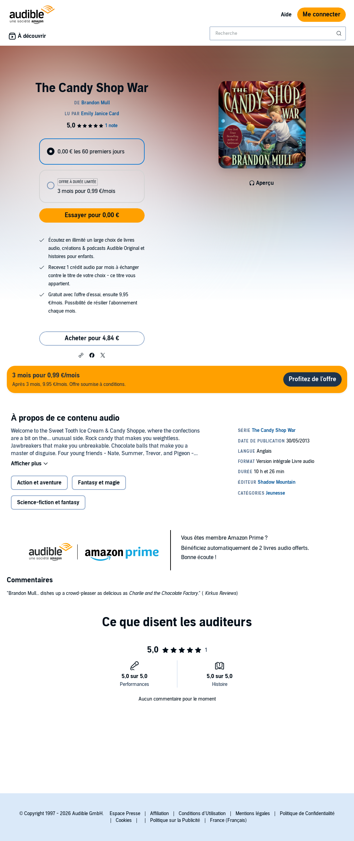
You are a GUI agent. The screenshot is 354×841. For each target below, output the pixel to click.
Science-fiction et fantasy (48, 502)
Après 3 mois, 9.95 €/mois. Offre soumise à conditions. (69, 379)
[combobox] (278, 33)
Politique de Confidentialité (307, 813)
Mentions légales (253, 813)
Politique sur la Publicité (175, 820)
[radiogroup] (91, 170)
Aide (286, 14)
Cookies (124, 820)
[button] (81, 355)
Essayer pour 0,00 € (92, 215)
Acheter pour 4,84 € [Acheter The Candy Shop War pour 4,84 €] (92, 338)
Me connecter (321, 14)
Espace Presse (125, 813)
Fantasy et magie (99, 482)
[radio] (91, 151)
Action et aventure (39, 482)
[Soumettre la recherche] (340, 33)
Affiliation (159, 813)
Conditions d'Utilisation (202, 813)
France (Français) (228, 820)
